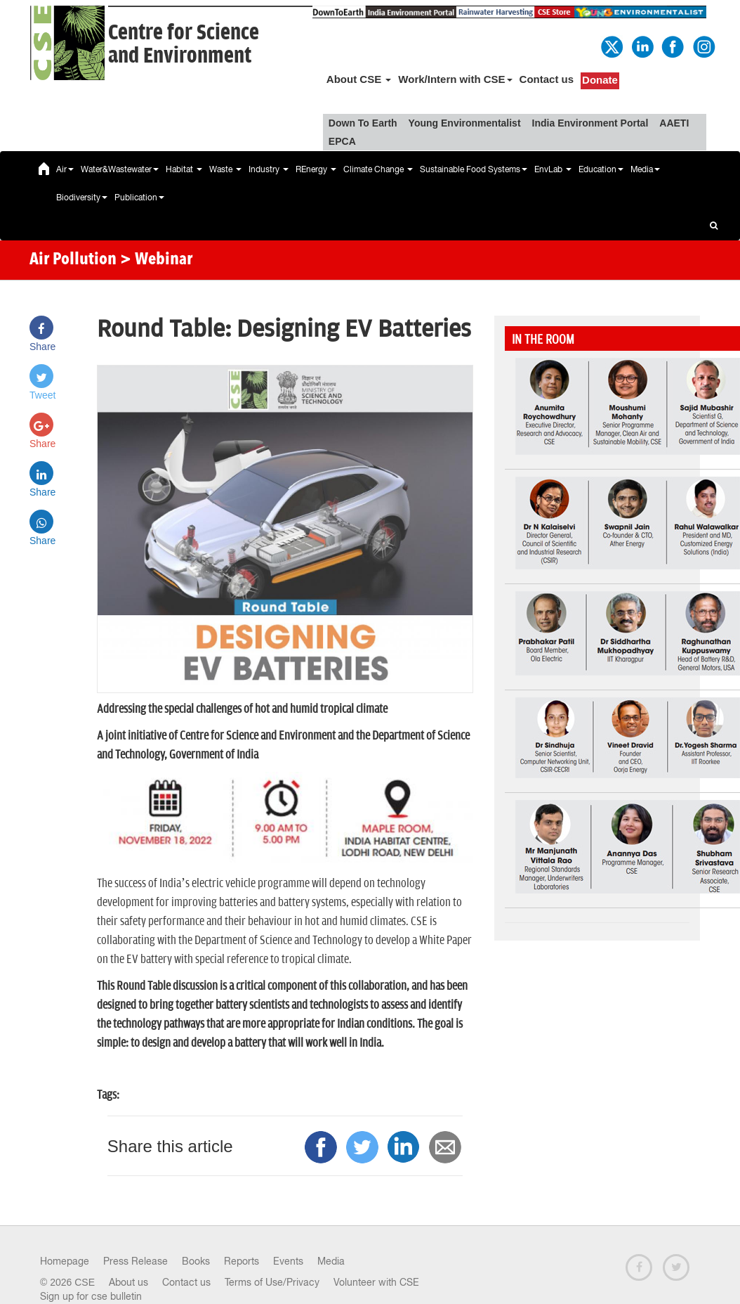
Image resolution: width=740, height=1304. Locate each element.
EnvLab (552, 169)
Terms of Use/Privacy (272, 1282)
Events (288, 1261)
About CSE (359, 79)
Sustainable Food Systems (473, 169)
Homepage (64, 1261)
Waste (225, 169)
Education (601, 169)
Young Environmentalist (465, 123)
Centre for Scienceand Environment (183, 44)
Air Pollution (73, 260)
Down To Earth (363, 123)
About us (128, 1282)
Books (196, 1261)
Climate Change (378, 169)
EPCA (342, 141)
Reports (241, 1261)
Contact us (547, 79)
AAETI (674, 123)
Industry (269, 169)
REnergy (316, 169)
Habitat (184, 169)
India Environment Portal (590, 123)
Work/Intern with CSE (455, 79)
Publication (139, 197)
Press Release (135, 1261)
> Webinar (156, 260)
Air (65, 169)
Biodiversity (81, 197)
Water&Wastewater (120, 169)
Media (645, 169)
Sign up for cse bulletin (91, 1296)
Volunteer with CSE (376, 1282)
